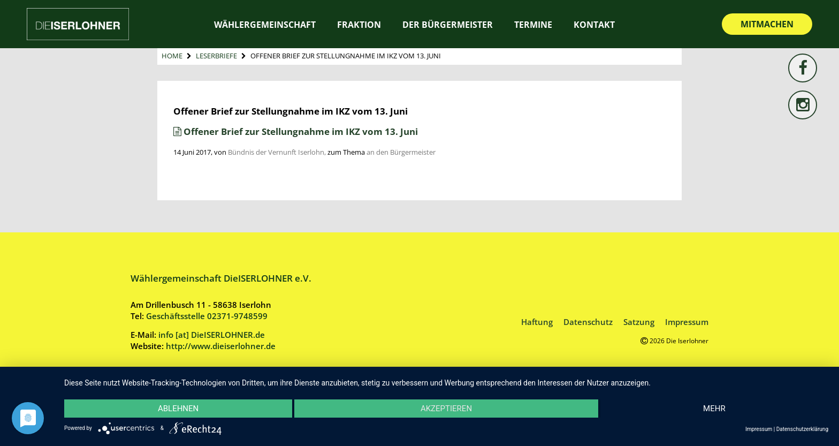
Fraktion (359, 25)
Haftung (537, 321)
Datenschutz (588, 321)
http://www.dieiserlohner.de (221, 346)
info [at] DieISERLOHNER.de (211, 334)
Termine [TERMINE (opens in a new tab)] (533, 25)
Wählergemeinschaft (265, 25)
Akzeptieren (446, 408)
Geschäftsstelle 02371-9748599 (207, 316)
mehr (714, 408)
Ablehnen (178, 408)
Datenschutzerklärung (802, 429)
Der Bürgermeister (447, 25)
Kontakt (594, 25)
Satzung (638, 321)
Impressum (686, 321)
